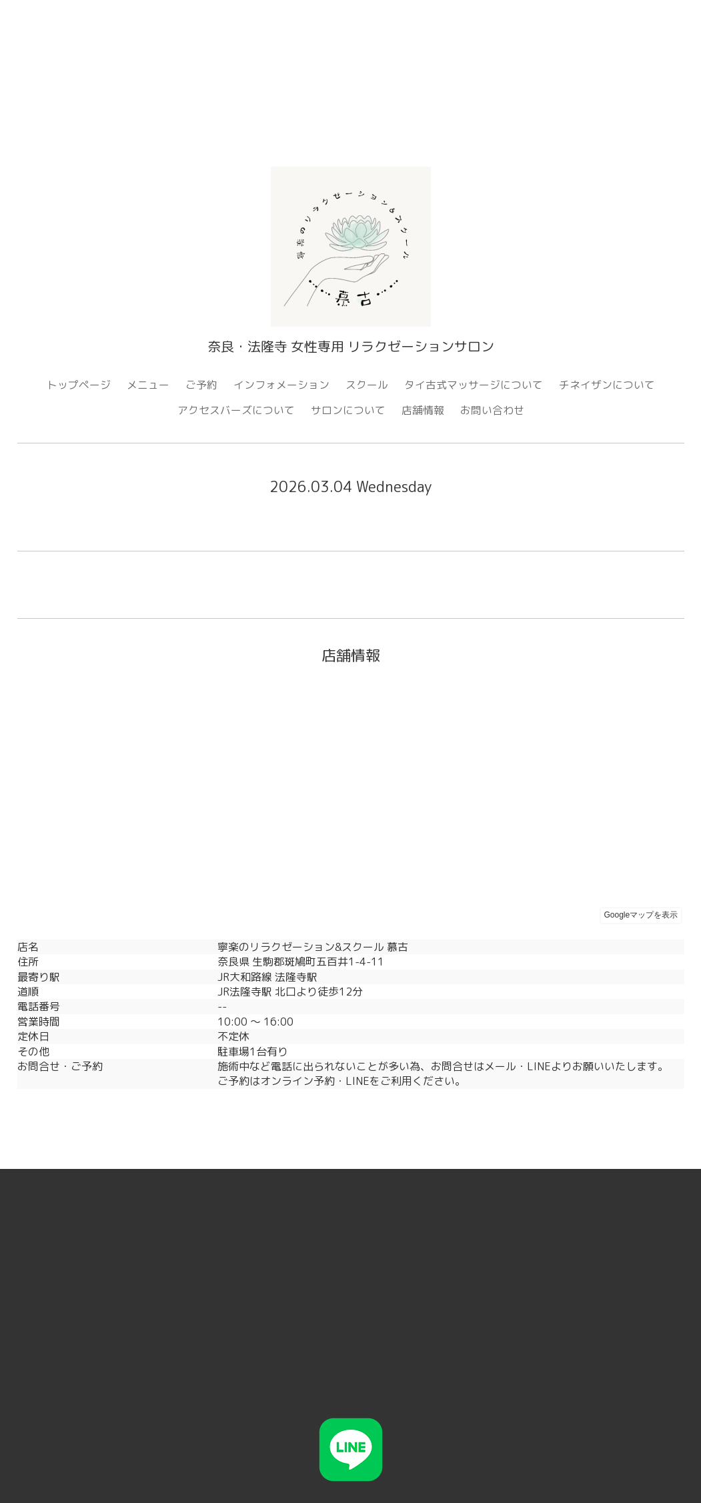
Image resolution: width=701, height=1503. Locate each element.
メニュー (148, 384)
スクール (366, 384)
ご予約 (201, 384)
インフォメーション (281, 384)
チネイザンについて (607, 384)
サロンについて (348, 410)
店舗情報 (423, 410)
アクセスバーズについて (236, 410)
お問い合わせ (492, 410)
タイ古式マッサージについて (473, 384)
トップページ (79, 384)
